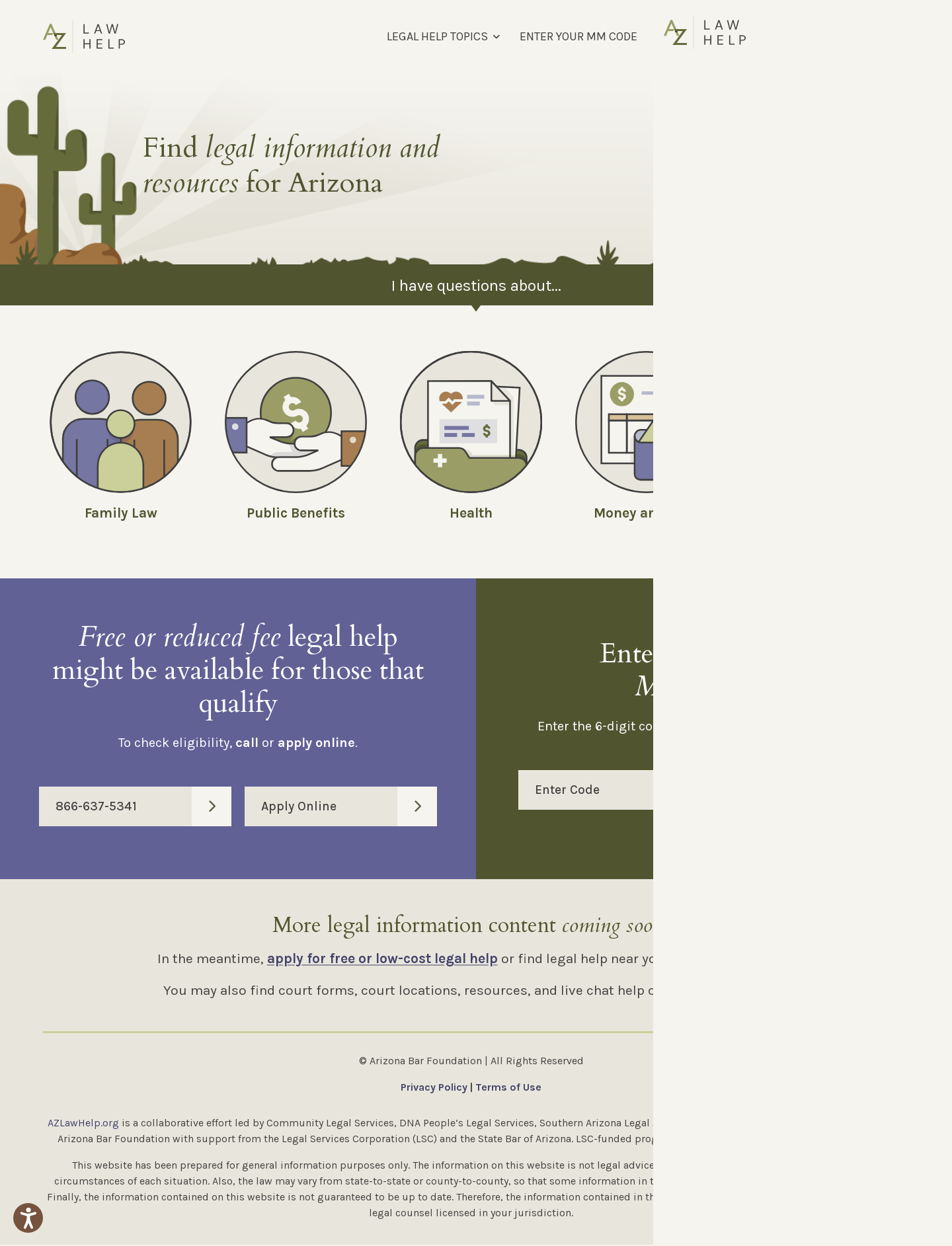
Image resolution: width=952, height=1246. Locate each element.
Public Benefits (296, 513)
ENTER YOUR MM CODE (578, 36)
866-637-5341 (143, 808)
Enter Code (722, 791)
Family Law (121, 513)
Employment (821, 513)
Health (471, 513)
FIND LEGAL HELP (701, 36)
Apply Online (349, 808)
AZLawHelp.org (83, 1124)
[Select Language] (838, 36)
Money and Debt (646, 513)
